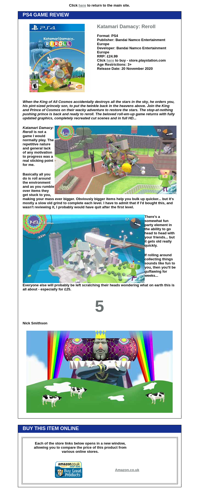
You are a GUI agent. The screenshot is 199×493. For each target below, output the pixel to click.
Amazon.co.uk (127, 470)
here (82, 5)
